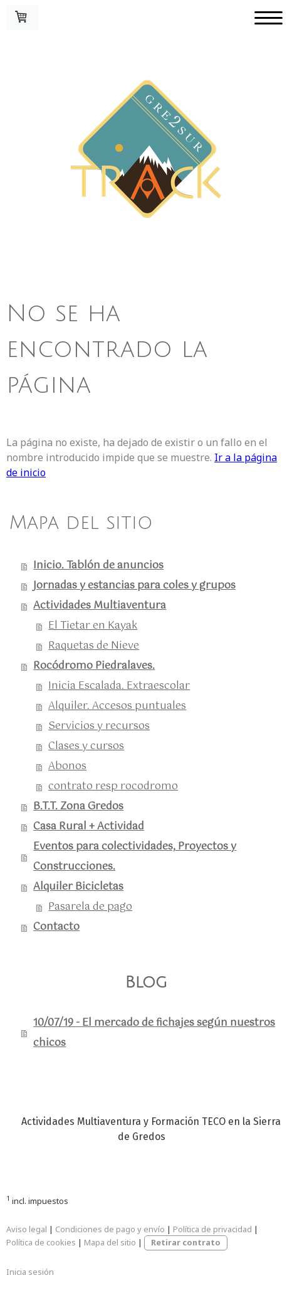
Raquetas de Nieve (93, 645)
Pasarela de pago (90, 906)
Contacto (56, 927)
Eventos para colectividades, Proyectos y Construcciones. (134, 856)
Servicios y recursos (99, 726)
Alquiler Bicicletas (78, 886)
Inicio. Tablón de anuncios (98, 565)
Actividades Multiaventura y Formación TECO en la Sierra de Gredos (151, 1129)
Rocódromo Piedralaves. (94, 666)
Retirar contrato (186, 1242)
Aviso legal (26, 1229)
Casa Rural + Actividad (88, 826)
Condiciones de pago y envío (110, 1229)
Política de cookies (41, 1242)
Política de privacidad (212, 1229)
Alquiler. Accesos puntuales (117, 706)
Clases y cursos (86, 746)
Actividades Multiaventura (99, 605)
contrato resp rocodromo (113, 786)
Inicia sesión (30, 1271)
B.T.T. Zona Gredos (78, 806)
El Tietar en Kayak (92, 625)
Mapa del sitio (110, 1242)
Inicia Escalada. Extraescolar (119, 686)
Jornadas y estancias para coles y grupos (134, 585)
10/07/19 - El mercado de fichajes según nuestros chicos (154, 1033)
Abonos (67, 766)
